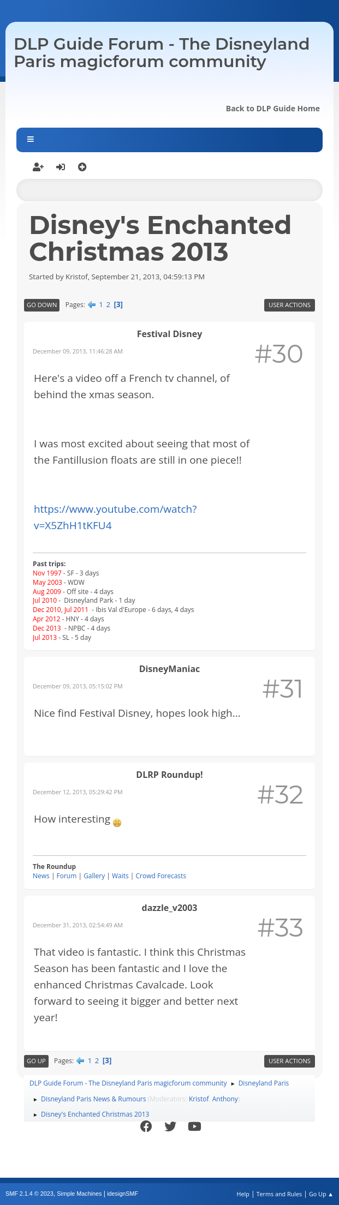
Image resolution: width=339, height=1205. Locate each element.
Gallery (94, 875)
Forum (67, 875)
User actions (290, 305)
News (41, 875)
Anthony (225, 1099)
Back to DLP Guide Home (273, 108)
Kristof (199, 1099)
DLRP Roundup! (169, 775)
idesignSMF (122, 1193)
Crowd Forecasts (161, 875)
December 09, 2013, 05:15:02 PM (78, 686)
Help (242, 1194)
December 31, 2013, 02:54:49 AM (78, 925)
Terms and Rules (279, 1194)
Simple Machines (79, 1193)
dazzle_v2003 (170, 908)
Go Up (36, 1061)
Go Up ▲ (321, 1194)
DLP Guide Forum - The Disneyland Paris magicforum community (162, 52)
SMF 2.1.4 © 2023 (29, 1193)
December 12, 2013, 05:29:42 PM (78, 792)
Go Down (42, 305)
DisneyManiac (169, 669)
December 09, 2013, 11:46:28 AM (78, 351)
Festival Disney (169, 334)
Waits (120, 875)
